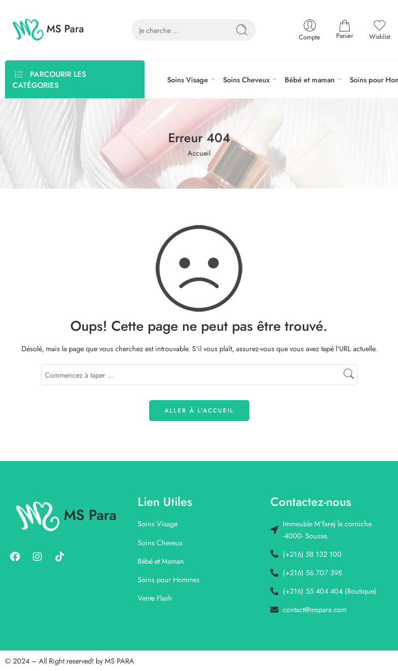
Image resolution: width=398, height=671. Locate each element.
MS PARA (119, 661)
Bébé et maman (310, 79)
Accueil (199, 153)
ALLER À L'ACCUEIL (199, 410)
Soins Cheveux (246, 79)
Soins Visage (187, 79)
